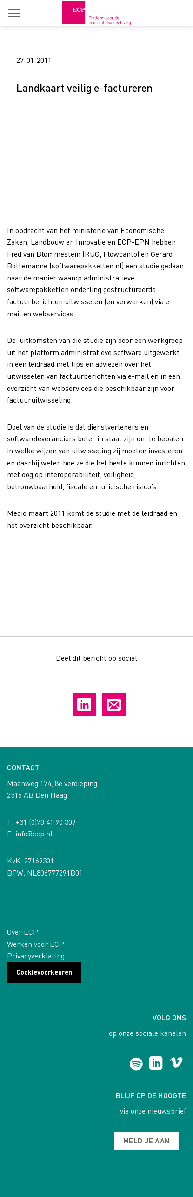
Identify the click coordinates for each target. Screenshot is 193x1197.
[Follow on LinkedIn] (156, 1064)
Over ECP (22, 932)
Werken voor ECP (35, 944)
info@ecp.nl (34, 833)
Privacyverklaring (36, 955)
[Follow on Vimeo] (176, 1064)
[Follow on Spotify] (136, 1064)
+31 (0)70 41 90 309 (45, 822)
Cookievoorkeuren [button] (44, 972)
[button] (14, 13)
